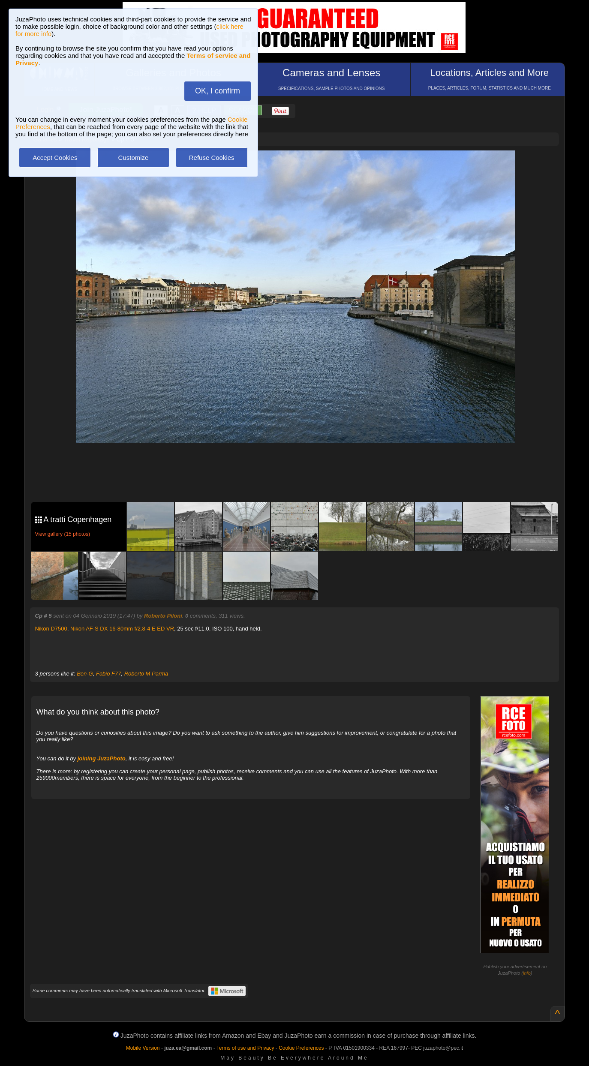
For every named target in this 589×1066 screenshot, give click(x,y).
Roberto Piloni (163, 616)
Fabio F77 (108, 673)
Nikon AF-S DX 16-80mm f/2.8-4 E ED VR (122, 628)
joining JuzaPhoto (102, 758)
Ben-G (85, 673)
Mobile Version (143, 1048)
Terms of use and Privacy (245, 1048)
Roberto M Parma (146, 673)
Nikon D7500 (51, 628)
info (527, 973)
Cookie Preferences (301, 1048)
